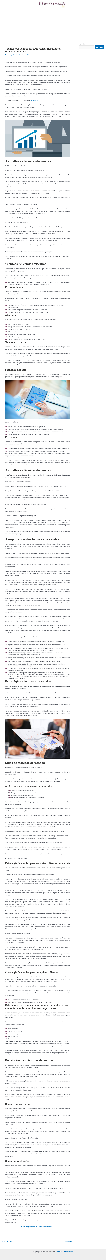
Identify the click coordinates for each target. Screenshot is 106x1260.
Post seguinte (67, 1241)
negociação (34, 100)
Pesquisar (82, 44)
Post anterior (7, 1241)
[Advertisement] (53, 23)
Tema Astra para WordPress (63, 1252)
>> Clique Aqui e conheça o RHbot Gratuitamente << (38, 1227)
